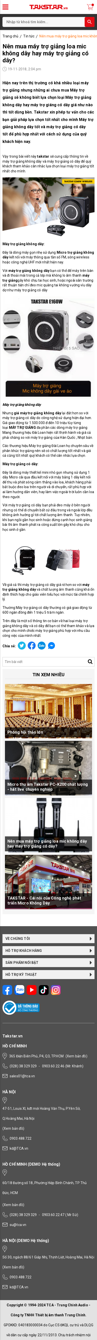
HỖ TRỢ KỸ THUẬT (48, 975)
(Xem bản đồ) (76, 1056)
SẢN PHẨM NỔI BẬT (48, 963)
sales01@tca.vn (22, 1076)
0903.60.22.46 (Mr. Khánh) (63, 1066)
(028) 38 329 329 (23, 1066)
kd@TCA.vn (19, 1148)
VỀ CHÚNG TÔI (48, 939)
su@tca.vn (18, 1225)
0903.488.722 (20, 1138)
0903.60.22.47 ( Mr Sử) (60, 1215)
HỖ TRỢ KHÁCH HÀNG (48, 951)
